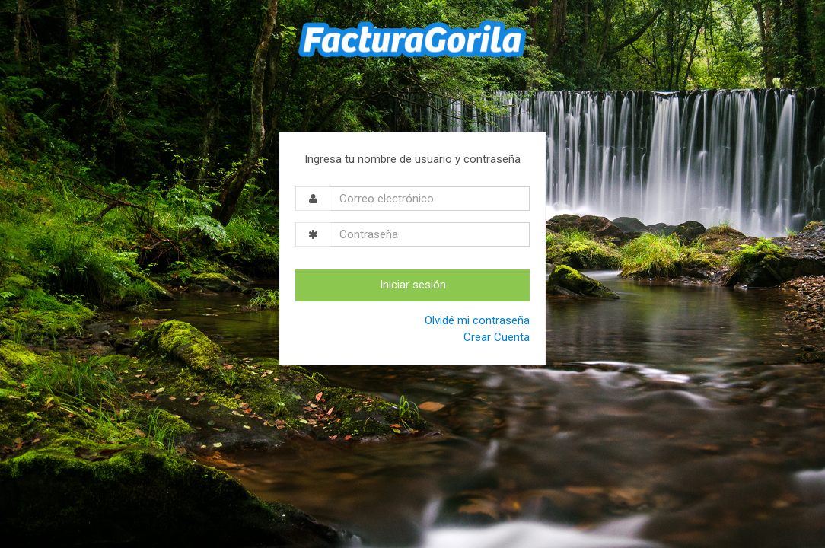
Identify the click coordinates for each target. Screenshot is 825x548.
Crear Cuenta (496, 337)
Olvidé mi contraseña (477, 320)
